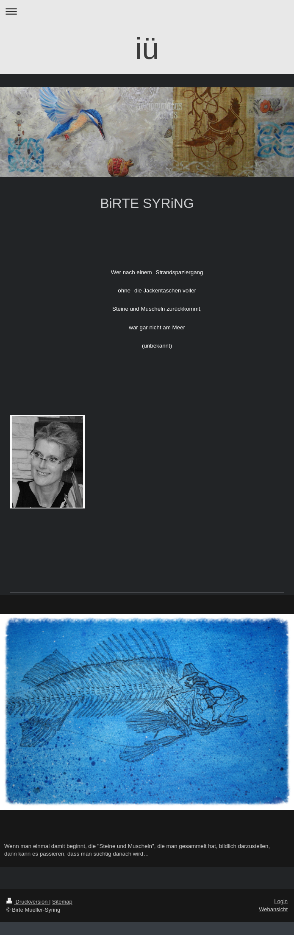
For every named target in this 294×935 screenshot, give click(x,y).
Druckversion (27, 901)
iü (147, 48)
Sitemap (62, 901)
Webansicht (273, 909)
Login (281, 901)
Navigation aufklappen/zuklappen (147, 11)
